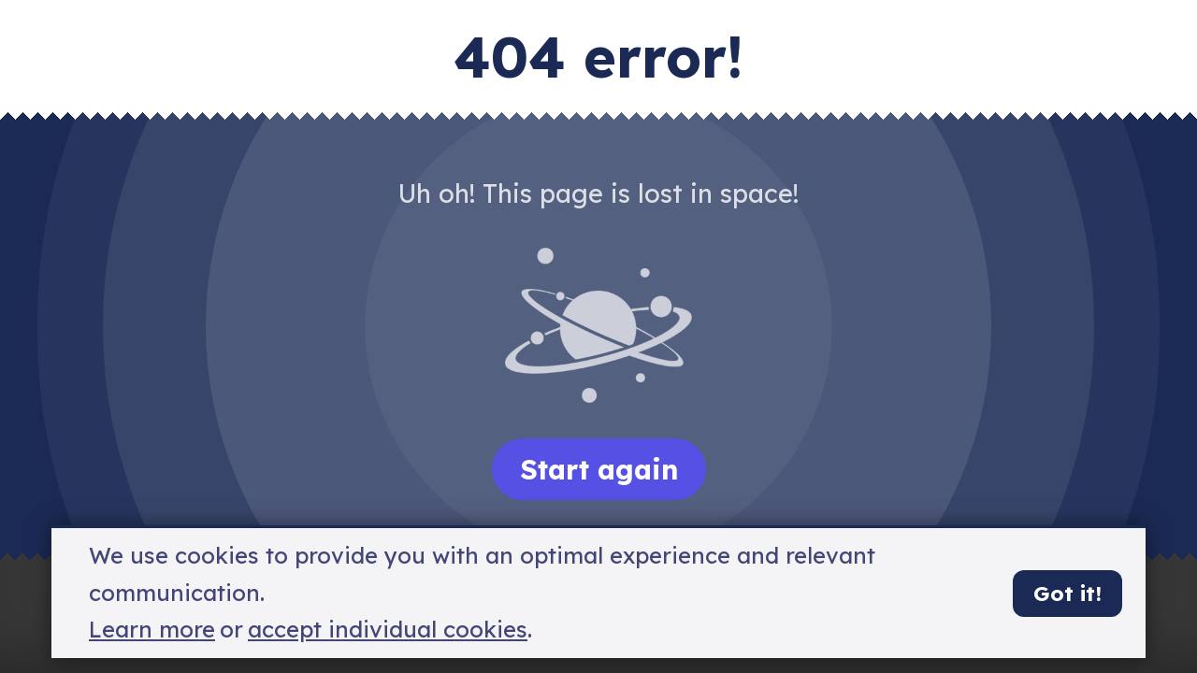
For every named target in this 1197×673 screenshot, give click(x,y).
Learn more (152, 630)
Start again (599, 469)
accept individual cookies (387, 630)
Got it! (1067, 593)
